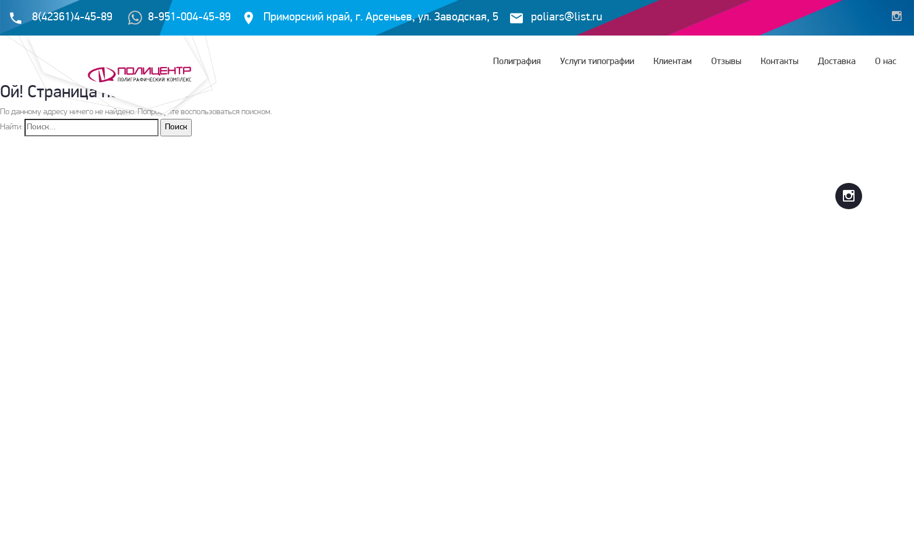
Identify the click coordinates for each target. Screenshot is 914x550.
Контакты (780, 61)
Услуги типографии (597, 61)
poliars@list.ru (566, 17)
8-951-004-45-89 (179, 17)
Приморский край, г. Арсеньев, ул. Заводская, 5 (380, 17)
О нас (886, 61)
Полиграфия (517, 61)
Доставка (837, 61)
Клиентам (672, 61)
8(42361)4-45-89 (72, 17)
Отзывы (726, 61)
